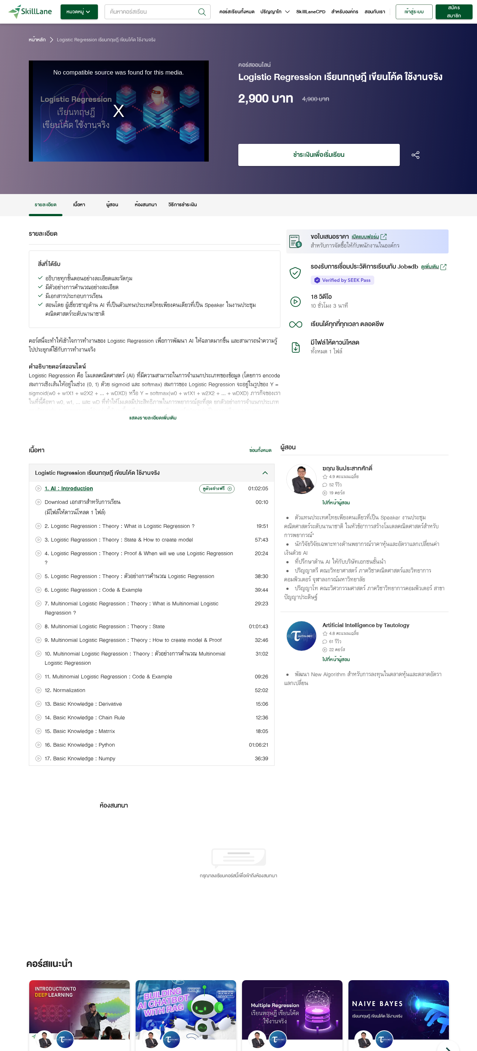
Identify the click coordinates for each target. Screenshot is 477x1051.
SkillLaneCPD (310, 11)
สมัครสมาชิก (454, 11)
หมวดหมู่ (79, 11)
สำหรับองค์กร (345, 11)
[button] (152, 473)
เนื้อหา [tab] (79, 205)
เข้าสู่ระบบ (414, 12)
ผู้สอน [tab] (112, 205)
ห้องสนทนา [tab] (146, 205)
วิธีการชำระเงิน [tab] (183, 205)
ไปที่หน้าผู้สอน (336, 503)
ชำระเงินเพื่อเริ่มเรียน (319, 155)
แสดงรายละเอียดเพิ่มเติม (153, 418)
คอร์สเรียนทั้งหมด (237, 11)
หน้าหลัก (37, 39)
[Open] (202, 12)
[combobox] (158, 11)
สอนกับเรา (375, 11)
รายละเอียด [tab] (46, 205)
